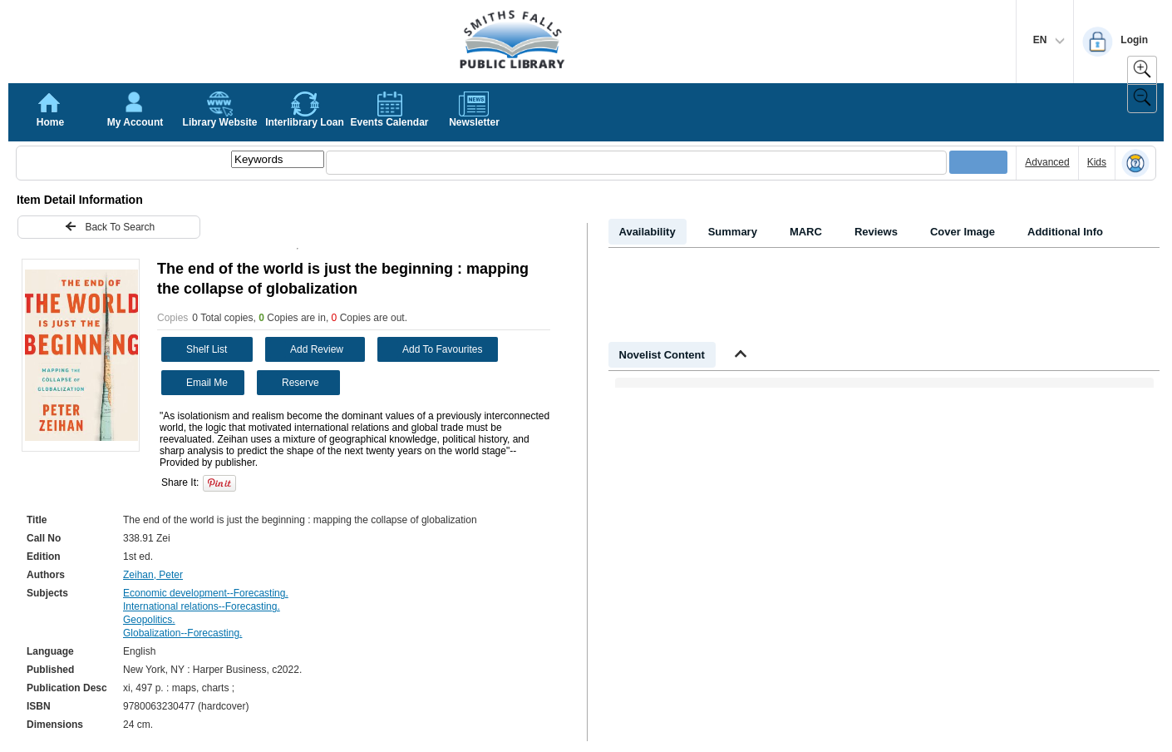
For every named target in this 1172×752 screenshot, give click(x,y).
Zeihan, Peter (153, 575)
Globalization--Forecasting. (182, 633)
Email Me (196, 381)
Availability (647, 231)
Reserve (290, 382)
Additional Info (1065, 231)
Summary (732, 231)
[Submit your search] (978, 162)
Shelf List (196, 349)
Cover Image (962, 231)
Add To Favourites (432, 349)
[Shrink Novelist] (740, 356)
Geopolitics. (149, 620)
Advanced (1047, 162)
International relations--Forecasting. (201, 606)
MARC (806, 231)
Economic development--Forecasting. (205, 593)
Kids (1096, 162)
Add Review (306, 349)
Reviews (876, 231)
